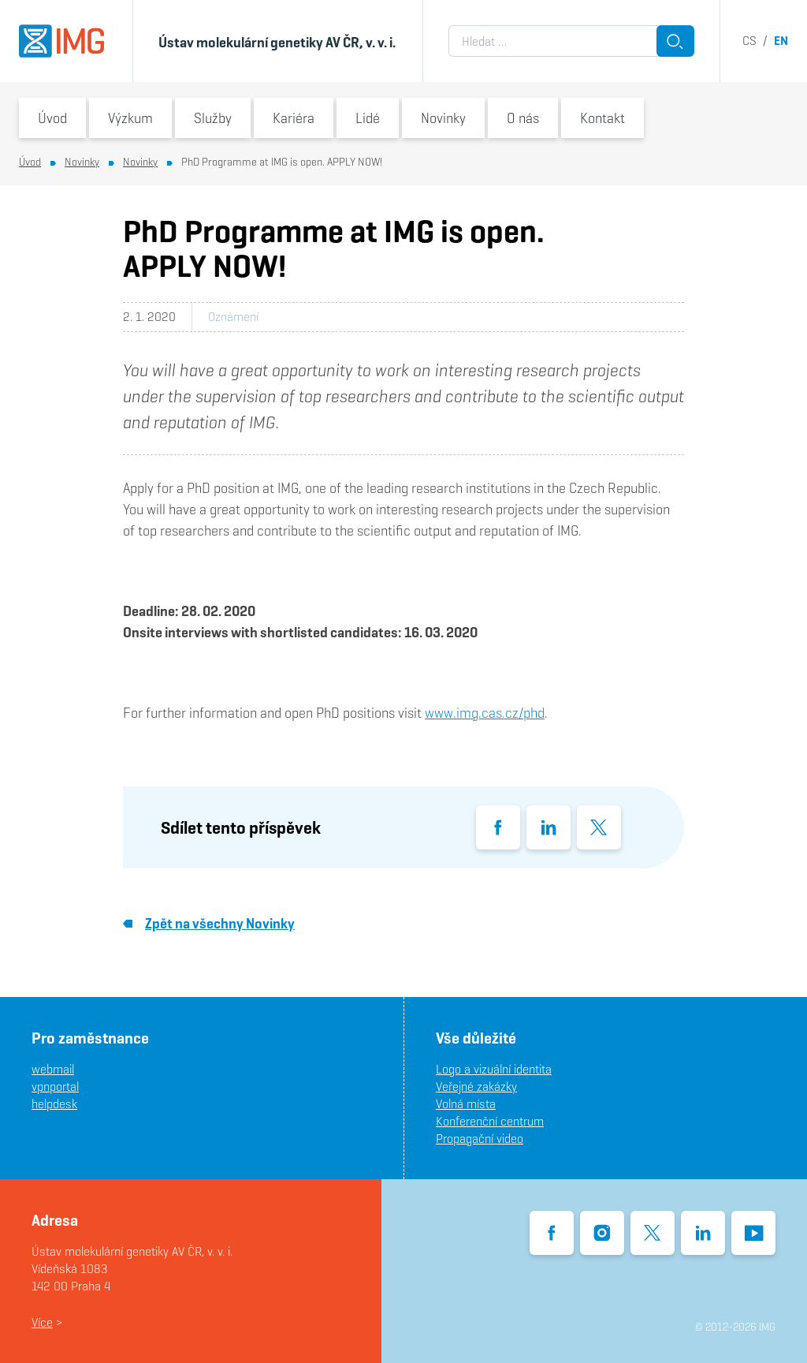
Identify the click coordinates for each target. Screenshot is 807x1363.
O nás (523, 118)
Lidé (367, 118)
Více (42, 1322)
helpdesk (54, 1104)
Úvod (52, 118)
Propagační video (479, 1138)
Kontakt (602, 118)
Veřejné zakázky (476, 1086)
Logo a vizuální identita (494, 1069)
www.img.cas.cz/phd (485, 713)
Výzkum (130, 118)
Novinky (443, 118)
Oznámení (233, 316)
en (781, 40)
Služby (213, 118)
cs (749, 40)
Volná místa (466, 1104)
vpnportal (55, 1086)
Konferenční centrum (490, 1121)
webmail (53, 1069)
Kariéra (293, 118)
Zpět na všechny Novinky (209, 923)
